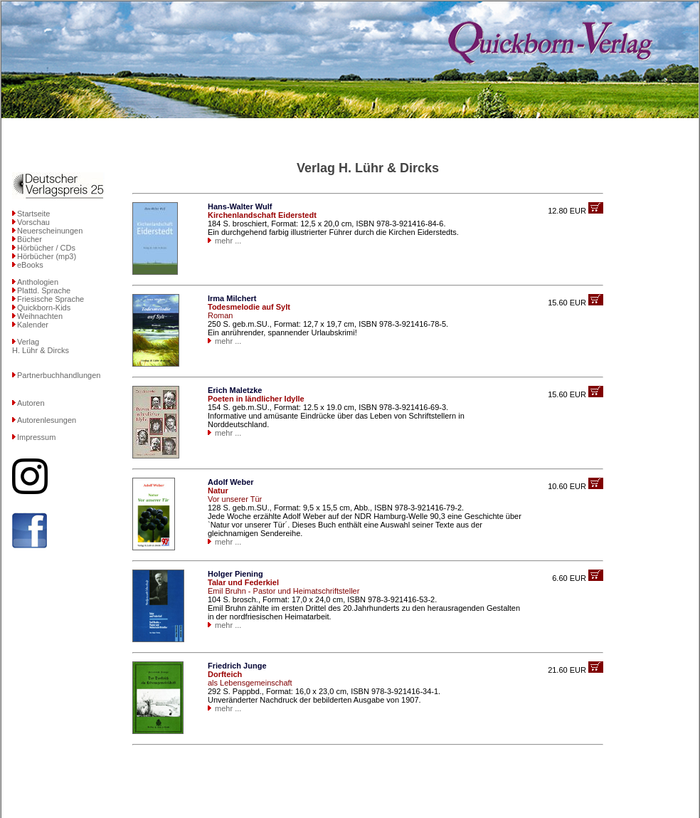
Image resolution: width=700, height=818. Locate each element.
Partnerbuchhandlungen (58, 375)
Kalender (32, 324)
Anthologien (37, 282)
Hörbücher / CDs (46, 247)
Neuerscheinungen (50, 230)
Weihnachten (40, 316)
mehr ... (228, 240)
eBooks (30, 265)
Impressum (36, 437)
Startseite (33, 213)
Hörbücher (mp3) (46, 256)
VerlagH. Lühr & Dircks (40, 346)
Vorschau (33, 222)
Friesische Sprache (50, 299)
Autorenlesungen (46, 420)
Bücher (29, 239)
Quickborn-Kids (43, 307)
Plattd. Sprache (43, 290)
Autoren (31, 403)
